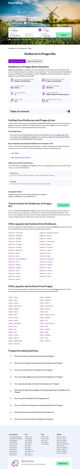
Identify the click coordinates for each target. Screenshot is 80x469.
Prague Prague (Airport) (47, 314)
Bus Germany (28, 440)
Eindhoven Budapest (14, 267)
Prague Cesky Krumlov (47, 306)
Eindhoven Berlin (45, 253)
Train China (44, 440)
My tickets (56, 3)
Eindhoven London (46, 250)
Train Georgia (44, 442)
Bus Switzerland (29, 451)
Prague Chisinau (45, 329)
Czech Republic (57, 81)
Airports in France (61, 438)
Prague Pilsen (12, 314)
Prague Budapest (45, 297)
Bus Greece (28, 444)
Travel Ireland (13, 453)
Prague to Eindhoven (34, 61)
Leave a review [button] (63, 205)
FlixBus (17, 153)
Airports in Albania (62, 449)
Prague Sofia (44, 326)
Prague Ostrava (13, 338)
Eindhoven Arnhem (46, 238)
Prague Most (12, 332)
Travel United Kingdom (15, 437)
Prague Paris (12, 326)
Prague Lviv (12, 329)
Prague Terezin (13, 317)
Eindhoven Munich (14, 279)
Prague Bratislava (45, 300)
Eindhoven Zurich (13, 270)
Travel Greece (13, 442)
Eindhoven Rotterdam (15, 236)
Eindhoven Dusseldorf (47, 259)
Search (63, 35)
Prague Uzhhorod (45, 341)
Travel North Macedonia (15, 438)
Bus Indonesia (29, 455)
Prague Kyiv (43, 320)
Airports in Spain (61, 437)
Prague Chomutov (14, 344)
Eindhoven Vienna (45, 267)
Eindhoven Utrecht (14, 253)
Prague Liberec (13, 320)
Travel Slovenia (13, 451)
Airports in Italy (61, 446)
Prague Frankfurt (45, 317)
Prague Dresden (13, 309)
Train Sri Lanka (45, 438)
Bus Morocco (28, 437)
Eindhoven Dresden (46, 270)
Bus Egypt (27, 447)
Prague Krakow (45, 303)
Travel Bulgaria (13, 440)
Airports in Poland (61, 451)
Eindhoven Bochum (14, 273)
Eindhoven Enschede (15, 247)
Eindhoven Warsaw (14, 265)
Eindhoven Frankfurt (46, 265)
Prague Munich (13, 312)
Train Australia (45, 444)
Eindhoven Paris (13, 262)
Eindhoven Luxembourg (47, 241)
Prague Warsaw (13, 303)
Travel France (13, 447)
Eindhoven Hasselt (45, 276)
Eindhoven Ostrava (14, 276)
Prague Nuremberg (14, 323)
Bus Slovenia (28, 442)
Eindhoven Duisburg (46, 262)
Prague (48, 81)
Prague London (13, 335)
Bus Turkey (28, 453)
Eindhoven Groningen (15, 244)
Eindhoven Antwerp (14, 241)
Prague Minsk (44, 332)
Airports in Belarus (62, 442)
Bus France (28, 446)
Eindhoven (18, 81)
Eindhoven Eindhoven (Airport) (49, 233)
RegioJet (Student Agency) (23, 157)
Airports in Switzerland (63, 444)
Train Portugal (45, 437)
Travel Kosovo (13, 455)
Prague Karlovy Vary (14, 306)
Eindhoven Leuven (45, 273)
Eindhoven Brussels (46, 236)
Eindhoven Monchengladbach (17, 259)
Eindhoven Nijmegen (14, 238)
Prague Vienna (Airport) (47, 323)
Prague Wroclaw (45, 309)
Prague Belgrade (45, 335)
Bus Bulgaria (28, 438)
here (53, 175)
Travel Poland (13, 449)
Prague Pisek (44, 338)
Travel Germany (13, 444)
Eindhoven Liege (45, 256)
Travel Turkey (13, 446)
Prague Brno (44, 312)
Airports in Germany (62, 447)
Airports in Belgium (62, 453)
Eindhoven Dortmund (46, 247)
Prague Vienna (13, 297)
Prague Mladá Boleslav (15, 341)
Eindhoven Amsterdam (15, 233)
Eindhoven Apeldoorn (15, 250)
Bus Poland (28, 449)
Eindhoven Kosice (14, 256)
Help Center (63, 463)
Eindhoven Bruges (45, 244)
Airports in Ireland (61, 440)
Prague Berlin (12, 300)
